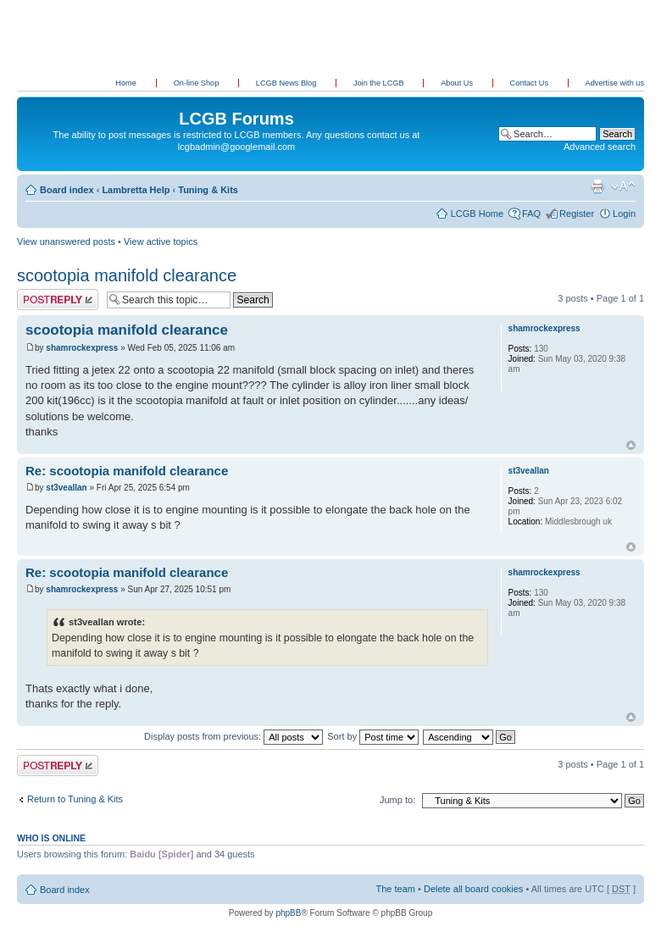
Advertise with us (615, 83)
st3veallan (66, 487)
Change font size (623, 186)
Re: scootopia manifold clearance (126, 470)
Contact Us (530, 83)
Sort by (373, 736)
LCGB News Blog (287, 83)
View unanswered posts (66, 241)
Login (624, 213)
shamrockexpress (82, 347)
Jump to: (397, 800)
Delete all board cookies (473, 889)
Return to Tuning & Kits (75, 799)
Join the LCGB (379, 83)
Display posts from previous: (233, 736)
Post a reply (57, 299)
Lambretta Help (135, 190)
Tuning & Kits (208, 190)
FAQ (531, 213)
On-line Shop (197, 83)
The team (395, 889)
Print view (597, 186)
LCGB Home (477, 213)
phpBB (288, 913)
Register (576, 213)
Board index (67, 190)
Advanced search (600, 146)
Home (125, 83)
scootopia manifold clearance (126, 275)
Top (631, 445)
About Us (458, 83)
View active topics (160, 241)
